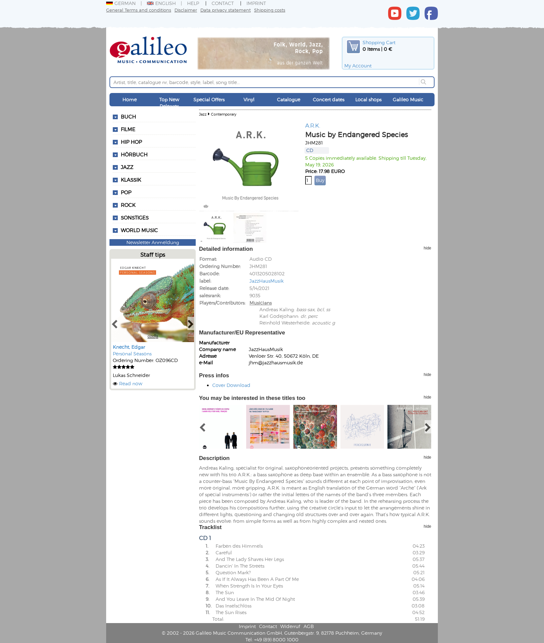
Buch (128, 117)
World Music (139, 230)
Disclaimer (185, 9)
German (121, 3)
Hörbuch (134, 154)
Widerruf (290, 626)
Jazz (127, 167)
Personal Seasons (132, 353)
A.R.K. (312, 125)
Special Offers (209, 99)
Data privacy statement (225, 9)
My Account (358, 65)
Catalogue (288, 99)
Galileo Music (408, 99)
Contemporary (224, 114)
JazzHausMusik (266, 281)
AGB (309, 626)
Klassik (131, 180)
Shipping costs (269, 9)
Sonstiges (135, 218)
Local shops (368, 99)
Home (129, 99)
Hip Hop (131, 142)
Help (193, 3)
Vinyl (248, 99)
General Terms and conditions (138, 9)
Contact (223, 3)
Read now (130, 383)
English (161, 3)
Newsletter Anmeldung (152, 242)
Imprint (256, 3)
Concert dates (328, 99)
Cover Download (231, 385)
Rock (128, 205)
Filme (128, 129)
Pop (126, 192)
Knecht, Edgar (129, 347)
